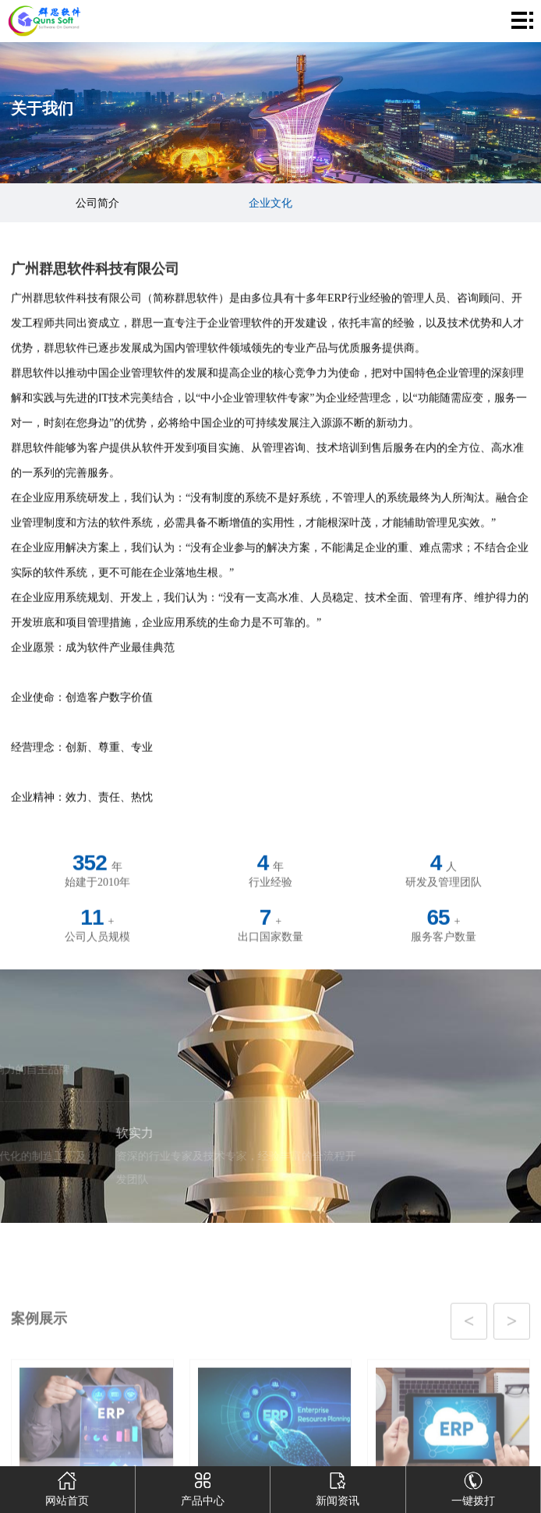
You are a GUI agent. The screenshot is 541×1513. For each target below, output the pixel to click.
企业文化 (270, 203)
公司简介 (97, 203)
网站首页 (67, 1486)
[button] (253, 1356)
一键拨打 (473, 1486)
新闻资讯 (337, 1486)
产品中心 (202, 1486)
